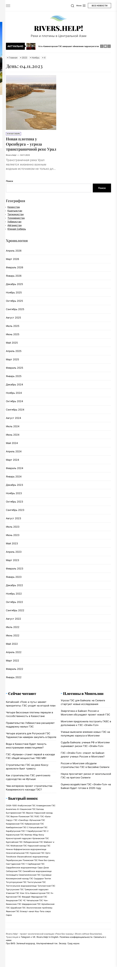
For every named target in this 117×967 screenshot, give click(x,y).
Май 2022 (12, 648)
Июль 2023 (12, 531)
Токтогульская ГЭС (36, 887)
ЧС (24, 905)
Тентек (47, 883)
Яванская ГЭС (12, 916)
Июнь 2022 (12, 640)
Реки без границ (46, 865)
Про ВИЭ (10, 948)
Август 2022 (13, 623)
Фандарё (26, 902)
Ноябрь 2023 (14, 498)
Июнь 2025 (12, 339)
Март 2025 (12, 364)
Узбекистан (14, 226)
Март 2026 (12, 264)
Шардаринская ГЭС (31, 909)
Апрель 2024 (13, 456)
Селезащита (12, 880)
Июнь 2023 (12, 540)
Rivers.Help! (58, 28)
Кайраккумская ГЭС (34, 829)
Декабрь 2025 (14, 289)
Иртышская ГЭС (37, 825)
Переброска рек (14, 865)
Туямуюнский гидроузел (36, 894)
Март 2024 (12, 464)
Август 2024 (13, 422)
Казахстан (13, 212)
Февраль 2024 (14, 473)
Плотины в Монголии (83, 698)
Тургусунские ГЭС (15, 894)
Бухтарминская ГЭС (15, 818)
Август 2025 (13, 322)
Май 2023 (12, 548)
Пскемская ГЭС (30, 865)
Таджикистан (15, 219)
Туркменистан (16, 222)
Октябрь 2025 (14, 305)
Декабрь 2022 (14, 590)
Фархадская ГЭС (39, 902)
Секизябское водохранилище (37, 876)
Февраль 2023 (14, 573)
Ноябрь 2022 (14, 598)
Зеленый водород (25, 948)
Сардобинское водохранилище (21, 872)
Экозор (62, 948)
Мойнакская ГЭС (19, 851)
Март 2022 (12, 665)
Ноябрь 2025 (14, 297)
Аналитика (11, 814)
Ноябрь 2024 (14, 397)
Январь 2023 (13, 581)
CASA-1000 (11, 810)
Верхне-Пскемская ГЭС (22, 821)
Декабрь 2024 (14, 389)
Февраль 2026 (14, 272)
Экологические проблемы (39, 913)
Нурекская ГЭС (37, 858)
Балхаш (40, 814)
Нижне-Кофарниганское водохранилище (26, 854)
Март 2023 (12, 565)
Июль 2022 (12, 632)
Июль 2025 (12, 330)
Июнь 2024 (12, 439)
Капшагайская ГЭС (38, 832)
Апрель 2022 (13, 657)
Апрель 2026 (13, 255)
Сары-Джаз (43, 872)
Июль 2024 (12, 431)
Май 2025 (12, 347)
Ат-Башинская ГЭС (26, 814)
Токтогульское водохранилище (21, 891)
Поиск (9, 186)
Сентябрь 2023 (15, 515)
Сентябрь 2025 (15, 314)
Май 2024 (12, 448)
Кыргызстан (14, 215)
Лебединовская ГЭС (33, 847)
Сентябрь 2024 (15, 414)
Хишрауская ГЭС (14, 905)
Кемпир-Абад (31, 840)
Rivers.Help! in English (47, 942)
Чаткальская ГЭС (34, 905)
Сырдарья (39, 883)
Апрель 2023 (13, 556)
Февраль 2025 (14, 372)
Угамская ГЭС (12, 898)
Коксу (41, 840)
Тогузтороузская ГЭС (16, 887)
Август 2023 (13, 523)
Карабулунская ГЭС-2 (37, 836)
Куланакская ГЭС (40, 843)
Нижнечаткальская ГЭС (17, 858)
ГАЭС (36, 821)
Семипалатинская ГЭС (30, 880)
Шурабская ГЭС (18, 913)
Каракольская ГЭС (15, 840)
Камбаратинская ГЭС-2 (17, 832)
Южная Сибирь (13, 134)
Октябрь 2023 (14, 506)
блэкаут (24, 916)
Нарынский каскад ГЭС (39, 851)
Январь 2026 (13, 280)
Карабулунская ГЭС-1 (16, 836)
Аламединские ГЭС (45, 810)
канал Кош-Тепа (36, 916)
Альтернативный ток (47, 948)
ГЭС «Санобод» (21, 825)
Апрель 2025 (13, 356)
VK (34, 942)
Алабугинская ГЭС (26, 810)
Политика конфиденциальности (76, 942)
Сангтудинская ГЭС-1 (16, 869)
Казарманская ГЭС (15, 829)
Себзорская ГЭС (14, 876)
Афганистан (14, 230)
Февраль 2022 (14, 673)
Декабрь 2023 (14, 489)
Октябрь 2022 (14, 607)
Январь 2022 (13, 682)
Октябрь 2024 (14, 406)
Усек (22, 898)
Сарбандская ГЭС (35, 869)
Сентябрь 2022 (15, 615)
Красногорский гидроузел (19, 843)
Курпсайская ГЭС (14, 847)
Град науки (73, 948)
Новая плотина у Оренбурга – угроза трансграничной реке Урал (28, 146)
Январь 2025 (13, 381)
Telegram (25, 942)
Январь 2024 (13, 481)
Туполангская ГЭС (46, 891)
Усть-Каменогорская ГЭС (37, 898)
